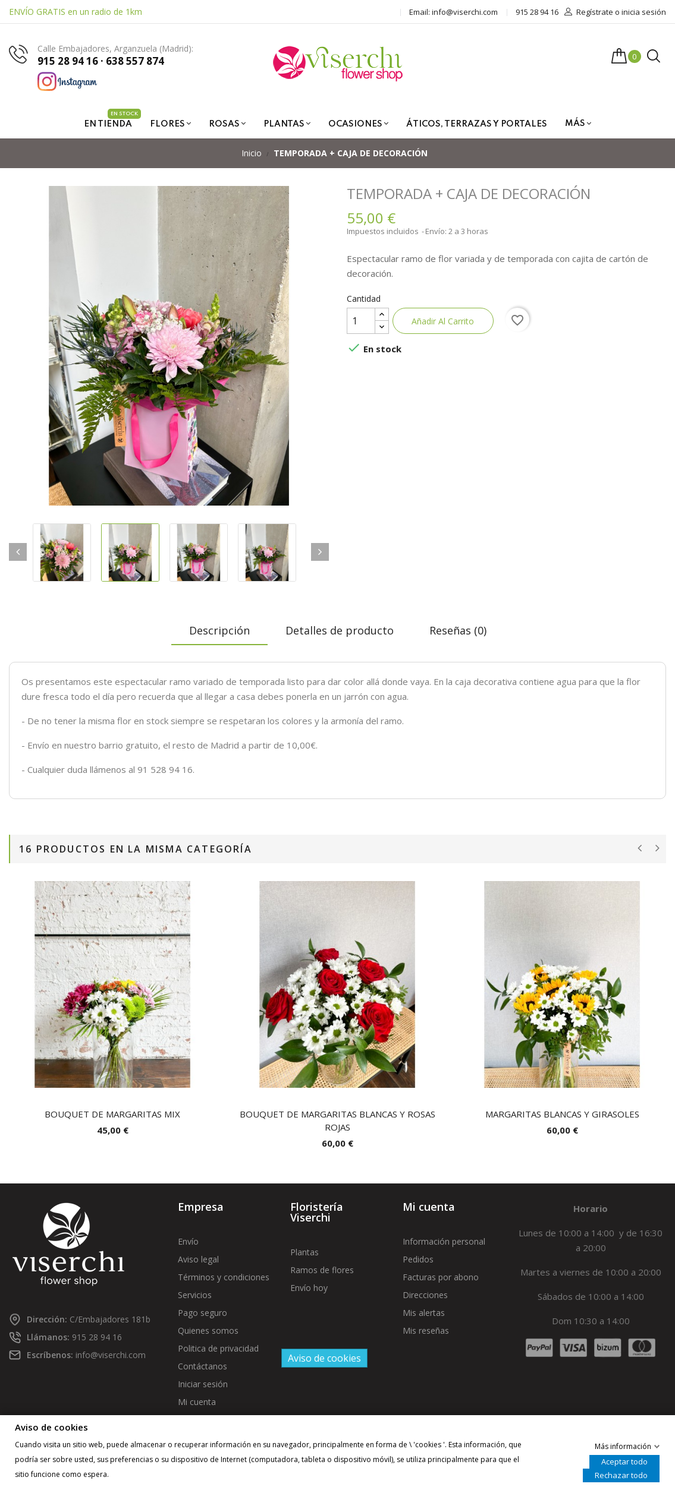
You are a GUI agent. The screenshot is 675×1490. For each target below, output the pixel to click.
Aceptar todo (624, 1461)
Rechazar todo (621, 1474)
